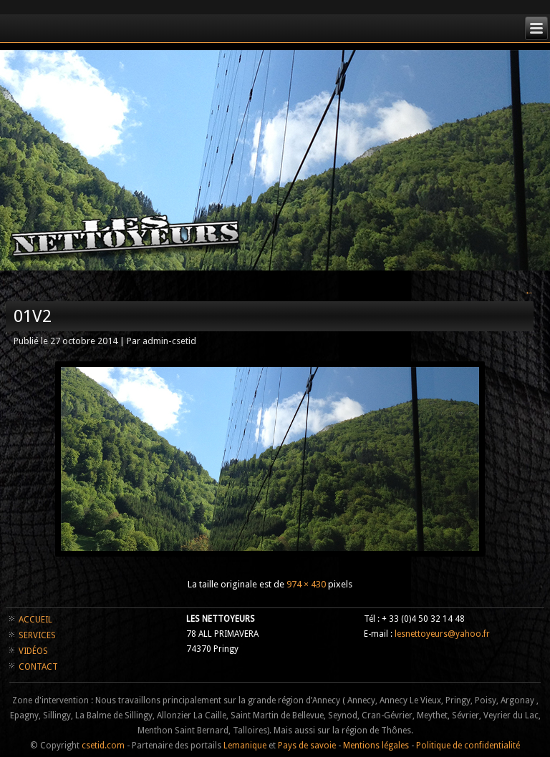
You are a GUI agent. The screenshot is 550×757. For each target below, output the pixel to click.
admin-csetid (169, 341)
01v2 (33, 316)
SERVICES (37, 635)
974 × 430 (306, 584)
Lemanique (244, 746)
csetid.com (103, 746)
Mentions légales (376, 746)
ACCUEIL (35, 620)
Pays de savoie (307, 746)
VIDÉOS (33, 651)
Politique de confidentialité (468, 746)
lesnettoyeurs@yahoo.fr (442, 634)
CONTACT (38, 667)
